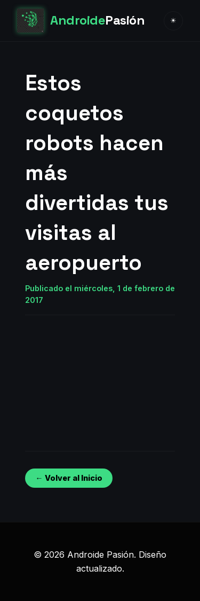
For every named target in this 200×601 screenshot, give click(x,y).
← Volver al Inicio (68, 477)
